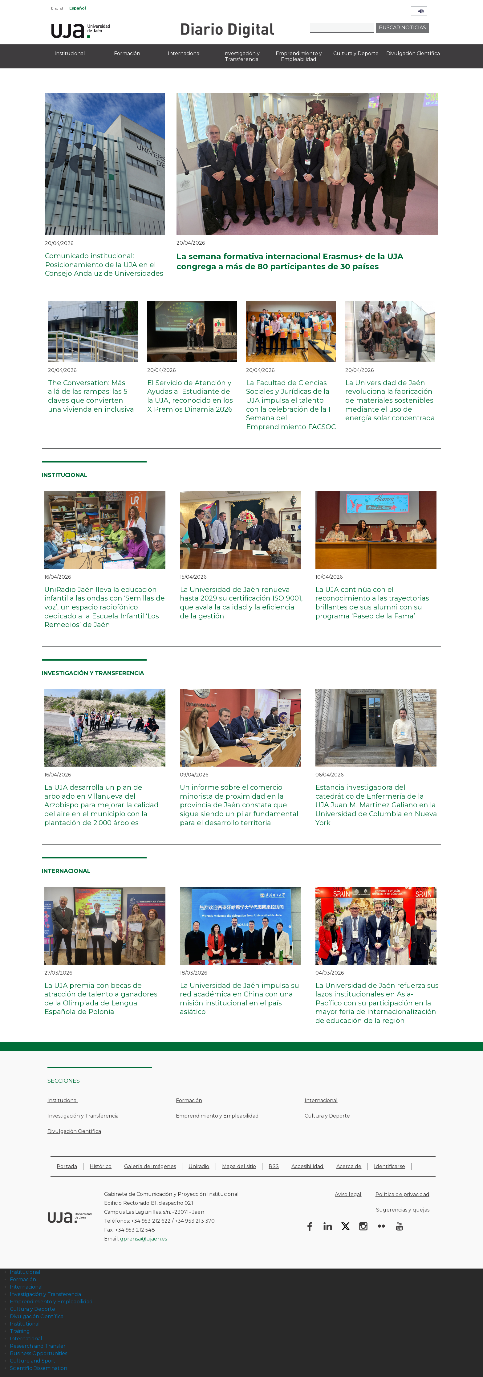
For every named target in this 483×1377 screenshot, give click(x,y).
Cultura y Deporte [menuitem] (356, 53)
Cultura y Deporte (327, 1116)
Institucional (62, 1100)
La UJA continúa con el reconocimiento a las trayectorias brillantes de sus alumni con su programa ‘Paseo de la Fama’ (372, 602)
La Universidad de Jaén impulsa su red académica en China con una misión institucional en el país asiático (239, 998)
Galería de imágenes (150, 1166)
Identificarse (389, 1166)
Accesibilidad (307, 1166)
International (26, 1339)
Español (77, 8)
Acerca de (349, 1166)
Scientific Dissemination (38, 1368)
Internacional (321, 1100)
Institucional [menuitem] (70, 53)
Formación (189, 1100)
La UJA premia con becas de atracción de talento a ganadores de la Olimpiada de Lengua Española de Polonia (100, 998)
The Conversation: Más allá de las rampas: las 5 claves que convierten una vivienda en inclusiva (91, 396)
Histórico (101, 1166)
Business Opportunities (38, 1353)
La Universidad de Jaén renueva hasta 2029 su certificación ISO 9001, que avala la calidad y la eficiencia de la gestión (241, 602)
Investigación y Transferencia (83, 1116)
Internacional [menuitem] (184, 53)
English (57, 8)
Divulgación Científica (74, 1131)
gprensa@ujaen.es (143, 1239)
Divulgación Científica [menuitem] (413, 53)
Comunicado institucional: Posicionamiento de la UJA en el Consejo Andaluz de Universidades (104, 265)
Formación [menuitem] (127, 53)
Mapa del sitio (239, 1166)
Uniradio (199, 1166)
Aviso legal (348, 1194)
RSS (274, 1166)
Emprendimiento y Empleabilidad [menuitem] (299, 56)
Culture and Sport (32, 1361)
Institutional (25, 1324)
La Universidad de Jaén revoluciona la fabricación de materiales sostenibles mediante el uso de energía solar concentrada (390, 400)
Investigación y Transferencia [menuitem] (241, 56)
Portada (67, 1166)
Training (20, 1331)
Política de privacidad (402, 1194)
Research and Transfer (38, 1346)
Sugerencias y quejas (402, 1210)
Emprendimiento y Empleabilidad (217, 1116)
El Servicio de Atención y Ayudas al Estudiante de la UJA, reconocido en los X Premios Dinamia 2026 (190, 396)
